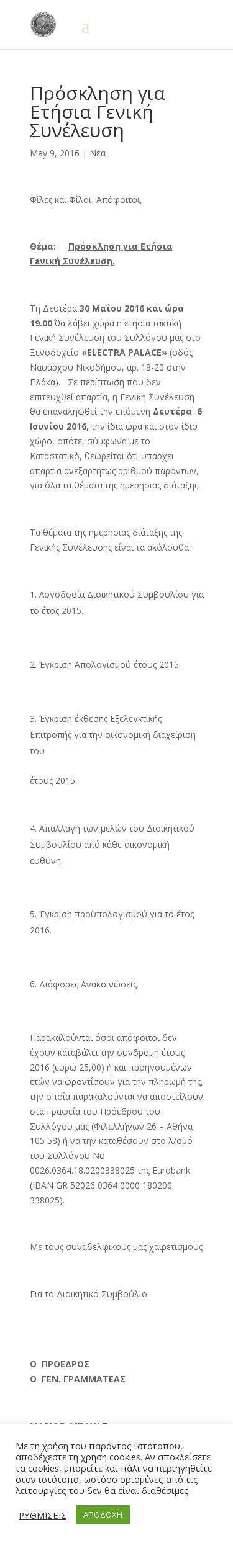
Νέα (97, 153)
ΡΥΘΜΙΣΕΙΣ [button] (42, 1515)
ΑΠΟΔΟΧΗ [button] (102, 1514)
